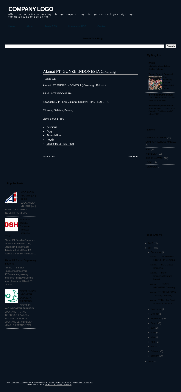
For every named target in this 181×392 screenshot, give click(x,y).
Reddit (50, 139)
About (29, 26)
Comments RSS (77, 26)
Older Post (132, 156)
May (153, 337)
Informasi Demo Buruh (161, 94)
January (155, 356)
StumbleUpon (54, 135)
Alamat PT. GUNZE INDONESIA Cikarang (79, 71)
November (156, 309)
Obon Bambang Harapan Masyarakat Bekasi (168, 82)
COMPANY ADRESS (156, 137)
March (154, 346)
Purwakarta (151, 166)
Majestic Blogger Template (58, 384)
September (156, 318)
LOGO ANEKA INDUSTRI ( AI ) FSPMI (28, 195)
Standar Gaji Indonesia (161, 105)
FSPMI (152, 63)
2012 (150, 248)
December (156, 252)
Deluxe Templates (84, 383)
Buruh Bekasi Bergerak (161, 74)
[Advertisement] (20, 113)
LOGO (149, 162)
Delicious (51, 127)
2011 (150, 361)
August (154, 323)
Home (11, 26)
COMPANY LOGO (30, 9)
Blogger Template (54, 383)
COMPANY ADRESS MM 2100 (161, 142)
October (155, 314)
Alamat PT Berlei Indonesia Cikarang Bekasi (161, 276)
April (153, 342)
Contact (101, 26)
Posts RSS (51, 26)
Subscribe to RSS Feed (60, 143)
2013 (150, 243)
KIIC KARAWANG (154, 158)
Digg (49, 131)
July (153, 328)
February (155, 351)
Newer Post (49, 156)
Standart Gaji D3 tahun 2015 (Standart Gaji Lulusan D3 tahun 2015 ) (162, 111)
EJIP (54, 79)
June (153, 332)
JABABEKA (151, 154)
